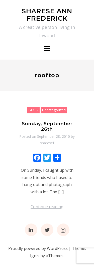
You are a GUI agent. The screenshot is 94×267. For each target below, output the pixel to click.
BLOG (33, 110)
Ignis (34, 255)
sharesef (47, 143)
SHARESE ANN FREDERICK (47, 14)
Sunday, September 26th (47, 126)
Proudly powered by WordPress (38, 248)
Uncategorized (54, 110)
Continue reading (47, 206)
